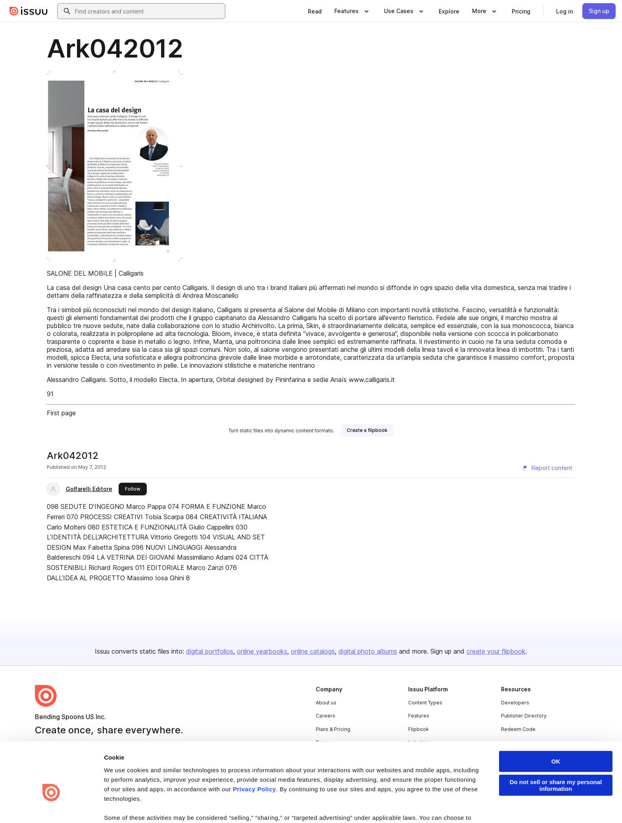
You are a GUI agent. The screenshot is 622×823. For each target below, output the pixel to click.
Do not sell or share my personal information (556, 740)
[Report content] (547, 468)
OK (556, 716)
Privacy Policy (254, 744)
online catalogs (313, 651)
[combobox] (148, 11)
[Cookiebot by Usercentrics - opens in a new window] (51, 807)
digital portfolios (209, 651)
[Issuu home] (28, 11)
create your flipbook (496, 651)
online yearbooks (262, 651)
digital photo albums (367, 651)
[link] (314, 11)
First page (61, 413)
